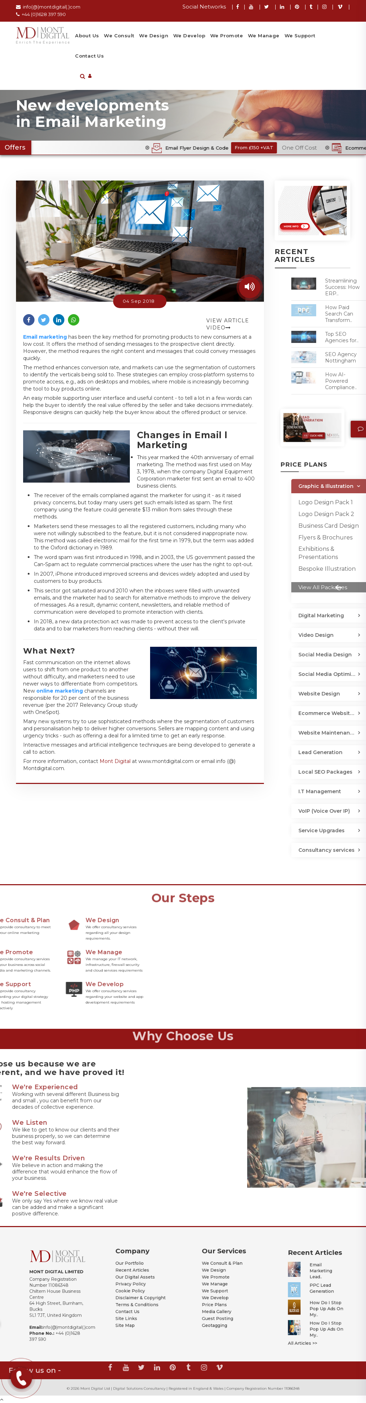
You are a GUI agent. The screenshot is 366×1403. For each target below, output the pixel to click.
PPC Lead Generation (317, 1292)
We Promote (226, 35)
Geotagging (220, 1306)
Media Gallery (221, 1298)
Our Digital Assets (137, 1281)
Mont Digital (115, 761)
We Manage (264, 35)
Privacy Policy (135, 1284)
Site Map (132, 1306)
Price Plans (219, 1295)
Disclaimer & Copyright (140, 1291)
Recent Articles (136, 1277)
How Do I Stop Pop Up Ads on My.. (319, 1302)
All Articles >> (307, 1320)
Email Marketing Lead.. (317, 1282)
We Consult (119, 35)
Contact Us (89, 56)
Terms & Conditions (138, 1295)
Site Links (133, 1302)
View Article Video (227, 324)
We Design (153, 35)
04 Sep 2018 (139, 301)
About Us (87, 35)
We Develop (189, 35)
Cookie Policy (135, 1288)
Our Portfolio (134, 1274)
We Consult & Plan (223, 1274)
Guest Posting (221, 1302)
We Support (300, 35)
